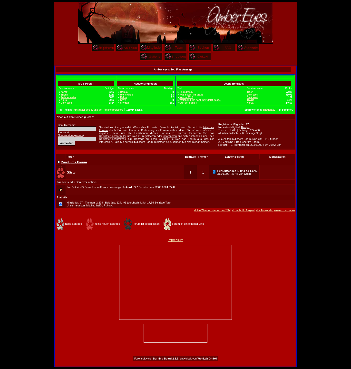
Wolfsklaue (126, 94)
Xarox (64, 92)
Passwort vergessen (71, 135)
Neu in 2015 (186, 97)
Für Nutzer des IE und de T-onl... (237, 170)
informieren (170, 136)
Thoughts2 (269, 109)
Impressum (175, 240)
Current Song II (188, 102)
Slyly (123, 100)
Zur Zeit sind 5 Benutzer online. (77, 182)
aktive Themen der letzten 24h (212, 210)
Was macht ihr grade (191, 94)
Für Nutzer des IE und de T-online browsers (98, 109)
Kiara (64, 100)
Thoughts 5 (186, 92)
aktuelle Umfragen (243, 210)
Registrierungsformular (112, 136)
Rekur (123, 97)
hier (194, 141)
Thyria (64, 94)
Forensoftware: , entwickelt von (175, 358)
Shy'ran (124, 102)
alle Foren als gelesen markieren (275, 210)
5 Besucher (241, 141)
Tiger (250, 92)
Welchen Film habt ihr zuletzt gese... (200, 100)
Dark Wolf (66, 102)
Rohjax (124, 92)
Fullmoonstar (68, 97)
